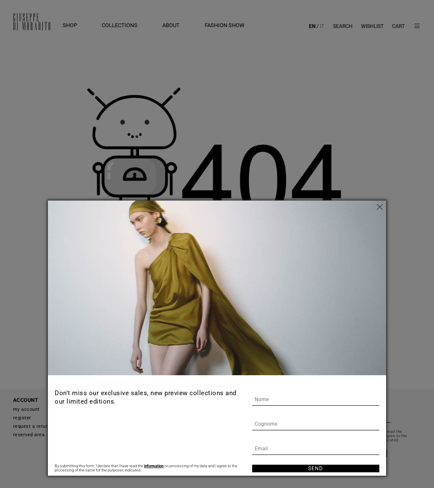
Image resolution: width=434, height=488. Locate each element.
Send (315, 468)
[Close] (379, 207)
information (154, 466)
